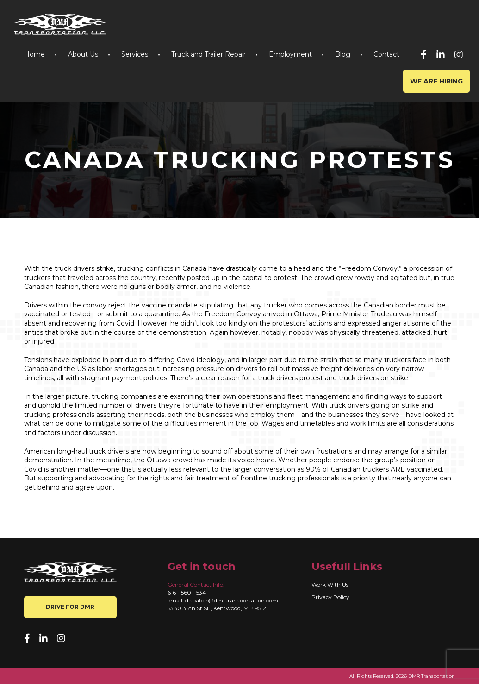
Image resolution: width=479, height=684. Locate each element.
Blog (342, 54)
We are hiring (436, 81)
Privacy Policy (330, 597)
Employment (290, 54)
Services (134, 54)
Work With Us (329, 584)
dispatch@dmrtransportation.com (231, 600)
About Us (83, 54)
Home (34, 54)
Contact (386, 54)
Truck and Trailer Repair (208, 54)
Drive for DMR (70, 606)
